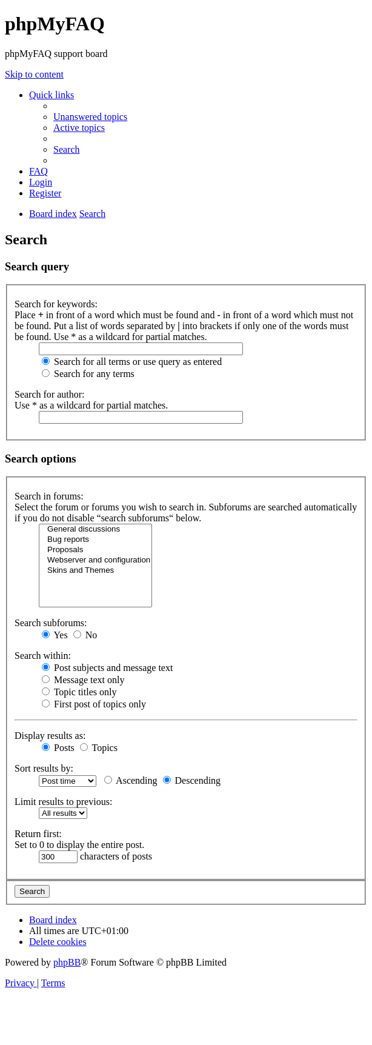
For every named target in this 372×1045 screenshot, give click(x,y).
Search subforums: (51, 623)
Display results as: (50, 735)
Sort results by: (44, 768)
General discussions (95, 529)
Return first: (38, 834)
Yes (55, 635)
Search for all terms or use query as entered (132, 361)
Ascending (131, 780)
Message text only (83, 680)
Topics (99, 748)
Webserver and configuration (95, 560)
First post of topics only (94, 704)
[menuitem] (90, 117)
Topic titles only (79, 692)
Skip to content (34, 74)
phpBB (67, 962)
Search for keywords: (56, 304)
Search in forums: (49, 496)
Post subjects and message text (107, 668)
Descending (192, 780)
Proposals (95, 550)
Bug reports (95, 540)
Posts (58, 748)
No (85, 635)
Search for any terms (88, 374)
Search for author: (50, 394)
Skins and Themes (95, 571)
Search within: (43, 655)
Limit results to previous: (63, 801)
